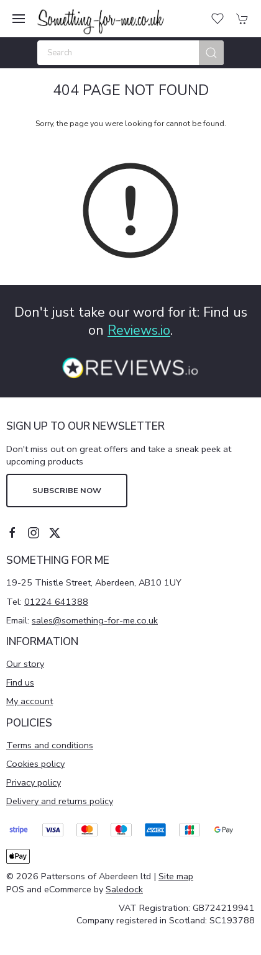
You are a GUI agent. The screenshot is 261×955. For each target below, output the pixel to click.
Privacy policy (33, 782)
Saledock (124, 889)
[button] (18, 18)
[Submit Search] (211, 52)
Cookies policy (35, 764)
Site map (175, 876)
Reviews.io (139, 330)
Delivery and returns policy (59, 801)
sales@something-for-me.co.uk (95, 620)
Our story (25, 664)
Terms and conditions (49, 745)
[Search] (130, 52)
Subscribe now (66, 490)
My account (29, 701)
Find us (20, 682)
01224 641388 (56, 601)
